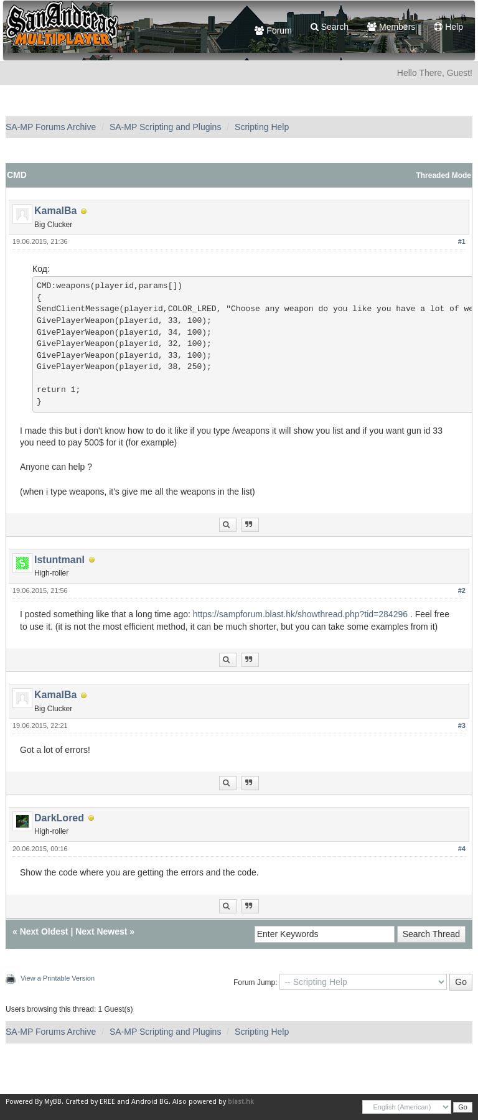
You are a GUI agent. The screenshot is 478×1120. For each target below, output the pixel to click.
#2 (462, 590)
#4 (462, 848)
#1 (462, 241)
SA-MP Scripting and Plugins (166, 127)
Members (391, 27)
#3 (462, 725)
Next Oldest (44, 931)
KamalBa (55, 210)
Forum (273, 30)
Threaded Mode (443, 175)
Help (448, 27)
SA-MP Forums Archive (51, 127)
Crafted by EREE (90, 1102)
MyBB (53, 1102)
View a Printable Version (58, 978)
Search (330, 27)
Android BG (150, 1102)
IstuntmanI (59, 559)
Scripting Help (262, 127)
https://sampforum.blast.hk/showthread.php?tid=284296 (300, 614)
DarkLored (59, 818)
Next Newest (101, 931)
